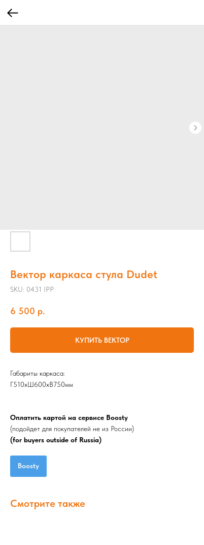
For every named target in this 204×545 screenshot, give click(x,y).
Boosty (28, 466)
